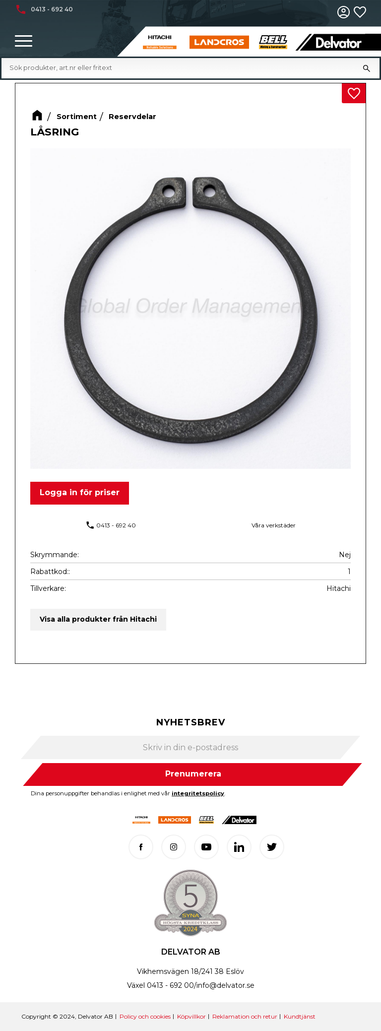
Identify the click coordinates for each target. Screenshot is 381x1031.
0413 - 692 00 (170, 985)
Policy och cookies (145, 1016)
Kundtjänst (300, 1016)
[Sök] (367, 68)
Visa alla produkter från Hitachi (98, 619)
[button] (23, 41)
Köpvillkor (191, 1016)
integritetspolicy (198, 793)
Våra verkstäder (274, 525)
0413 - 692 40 (116, 525)
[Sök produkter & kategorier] (181, 68)
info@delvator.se (225, 985)
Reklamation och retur (244, 1016)
